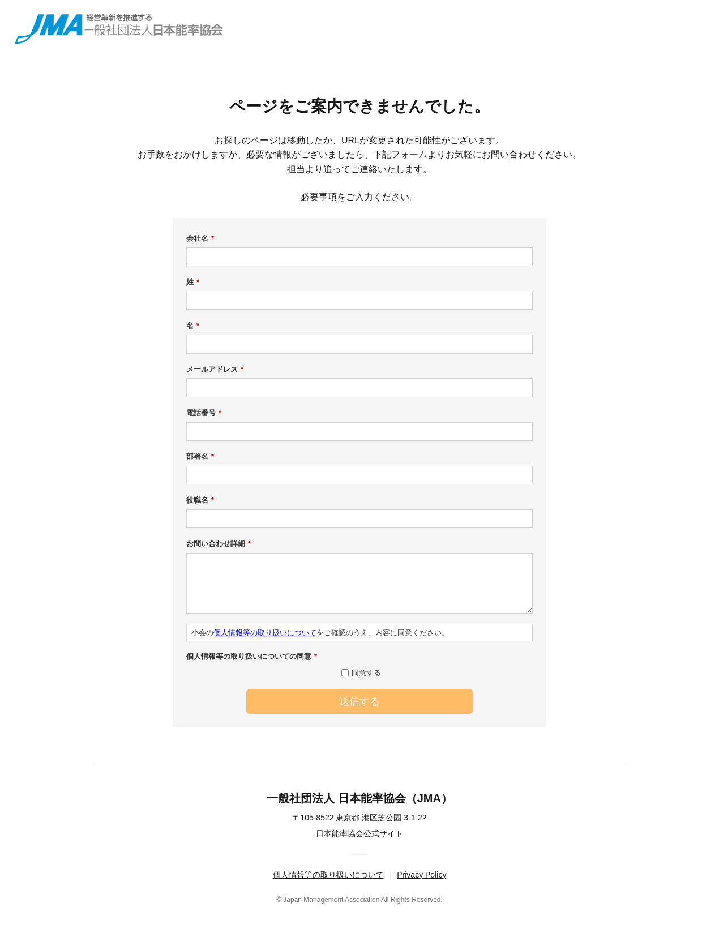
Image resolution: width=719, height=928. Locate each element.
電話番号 (203, 413)
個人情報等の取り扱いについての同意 (251, 656)
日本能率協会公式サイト (359, 833)
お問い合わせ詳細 (218, 543)
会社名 (200, 238)
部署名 (200, 456)
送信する (359, 701)
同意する (366, 673)
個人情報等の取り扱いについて (264, 632)
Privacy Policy (421, 874)
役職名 (200, 500)
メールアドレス (214, 369)
